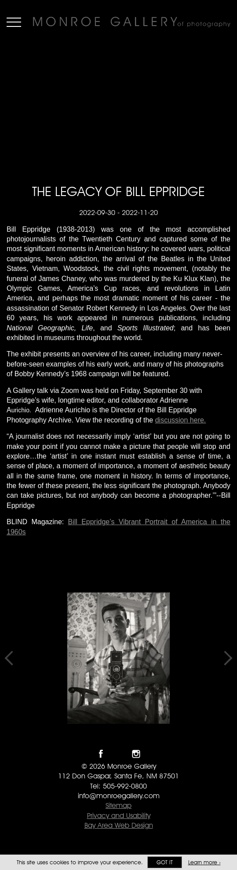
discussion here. (180, 420)
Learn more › (204, 862)
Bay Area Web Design (118, 825)
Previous (8, 658)
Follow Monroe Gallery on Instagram (136, 754)
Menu (14, 22)
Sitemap (118, 805)
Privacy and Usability (118, 815)
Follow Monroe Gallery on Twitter (118, 754)
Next (228, 658)
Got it (165, 862)
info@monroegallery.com (119, 796)
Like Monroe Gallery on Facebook (101, 754)
